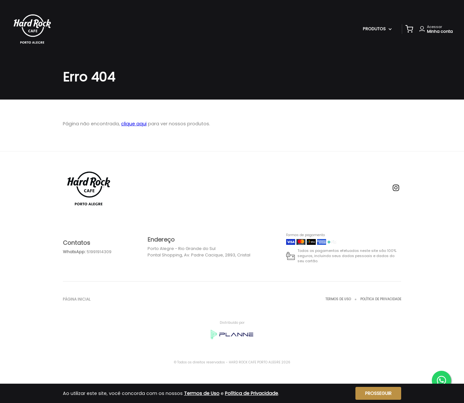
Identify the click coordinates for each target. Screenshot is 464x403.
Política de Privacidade (380, 299)
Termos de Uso (338, 299)
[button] (409, 29)
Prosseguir (378, 393)
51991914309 (99, 252)
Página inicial (77, 299)
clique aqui (134, 123)
